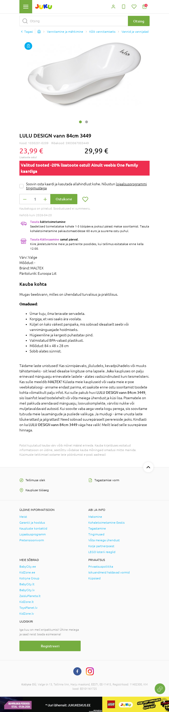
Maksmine (95, 517)
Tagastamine (97, 528)
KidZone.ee (27, 572)
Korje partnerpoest (101, 546)
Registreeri (50, 646)
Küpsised (94, 578)
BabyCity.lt (26, 584)
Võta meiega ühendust (104, 540)
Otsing (138, 21)
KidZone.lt (26, 602)
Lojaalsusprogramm (32, 534)
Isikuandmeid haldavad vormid (109, 572)
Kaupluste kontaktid (33, 528)
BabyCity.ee (27, 566)
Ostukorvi (64, 199)
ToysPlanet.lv (28, 608)
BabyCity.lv (27, 590)
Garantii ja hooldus (32, 522)
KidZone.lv (26, 613)
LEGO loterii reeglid (101, 552)
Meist (23, 517)
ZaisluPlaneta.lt (30, 596)
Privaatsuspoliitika (100, 566)
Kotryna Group (29, 578)
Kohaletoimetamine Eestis (106, 522)
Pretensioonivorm (31, 540)
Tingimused (96, 534)
